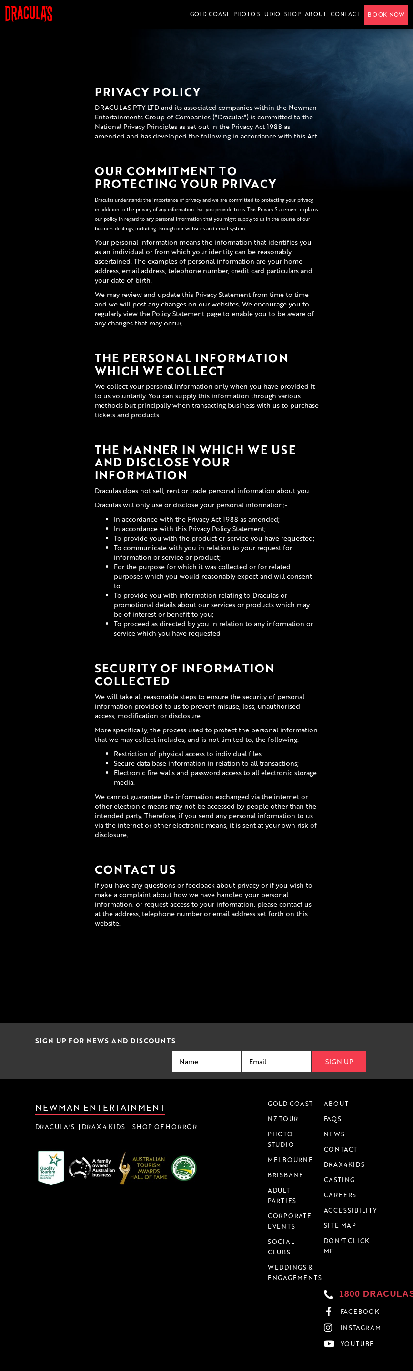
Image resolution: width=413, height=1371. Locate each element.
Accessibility (362, 1364)
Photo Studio (257, 14)
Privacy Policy (319, 1364)
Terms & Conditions (267, 1364)
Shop (292, 14)
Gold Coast (210, 14)
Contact (346, 14)
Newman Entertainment (100, 1107)
